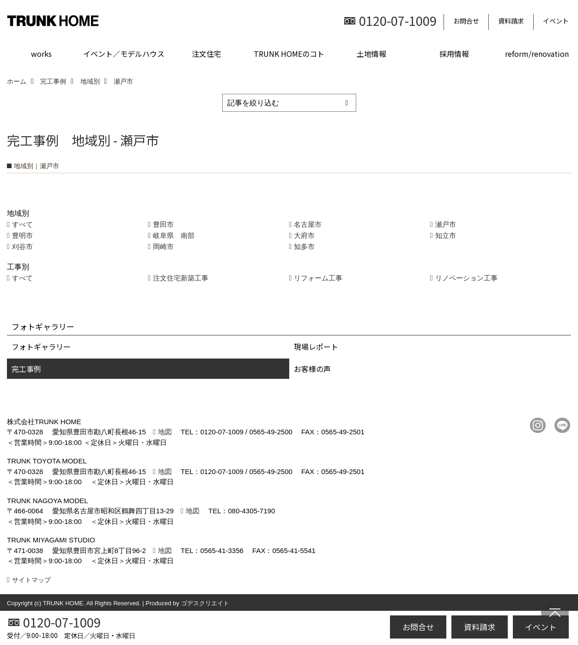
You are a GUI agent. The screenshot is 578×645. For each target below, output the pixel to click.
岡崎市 (163, 246)
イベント (556, 20)
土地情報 (371, 53)
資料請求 (511, 20)
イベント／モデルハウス (123, 53)
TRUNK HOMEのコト (289, 53)
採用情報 (454, 53)
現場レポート (316, 346)
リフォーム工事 (318, 278)
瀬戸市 (445, 224)
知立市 (445, 235)
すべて (22, 224)
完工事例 (26, 368)
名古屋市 (308, 224)
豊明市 (22, 235)
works (41, 53)
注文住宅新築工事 (180, 278)
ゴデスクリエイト (205, 603)
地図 (165, 432)
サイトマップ (31, 580)
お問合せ (466, 20)
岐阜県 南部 (174, 235)
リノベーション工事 (466, 278)
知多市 (304, 246)
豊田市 (163, 224)
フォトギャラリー (41, 346)
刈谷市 (22, 246)
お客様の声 (312, 368)
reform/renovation (537, 53)
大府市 (304, 235)
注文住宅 (206, 53)
